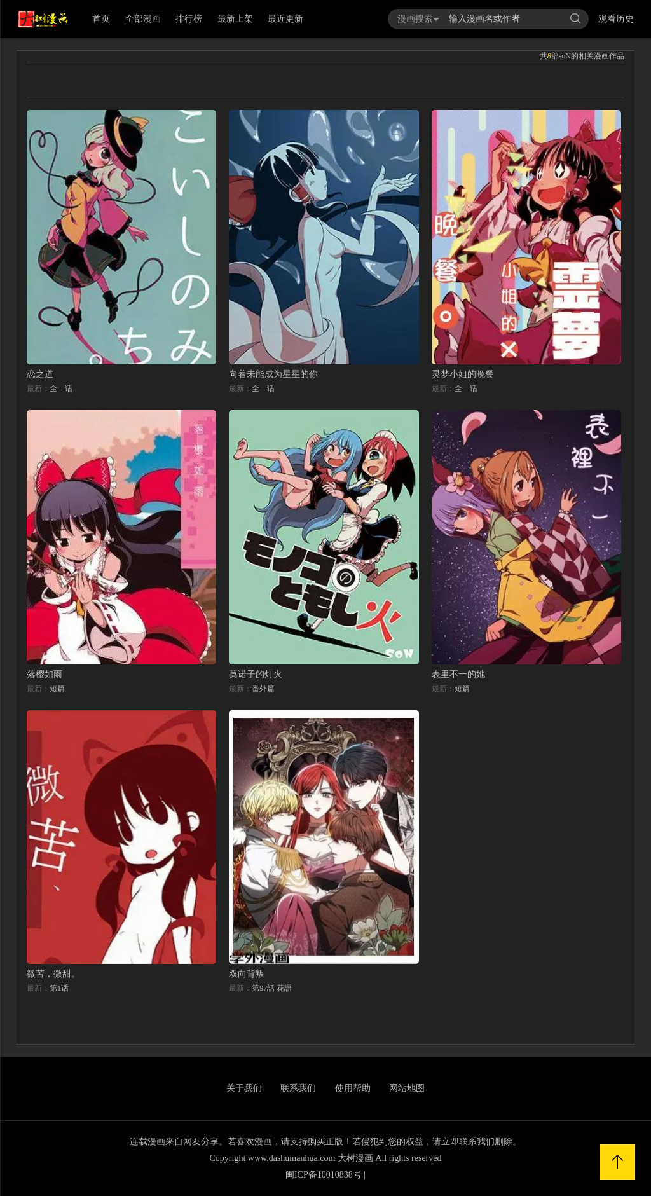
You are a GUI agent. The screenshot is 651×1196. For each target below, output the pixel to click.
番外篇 (263, 688)
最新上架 (235, 19)
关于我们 (244, 1088)
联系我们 (298, 1088)
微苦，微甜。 (53, 974)
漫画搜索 (418, 19)
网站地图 (407, 1088)
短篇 (57, 688)
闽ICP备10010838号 (323, 1174)
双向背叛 (246, 974)
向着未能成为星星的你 (273, 374)
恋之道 (40, 374)
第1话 (59, 988)
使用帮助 (353, 1088)
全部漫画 (143, 19)
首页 (101, 19)
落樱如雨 (44, 674)
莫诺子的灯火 (255, 674)
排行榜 (188, 19)
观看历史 (616, 19)
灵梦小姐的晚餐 (463, 374)
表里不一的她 (458, 674)
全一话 (61, 388)
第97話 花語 (272, 988)
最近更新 (285, 19)
